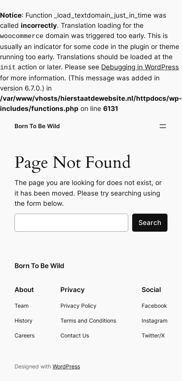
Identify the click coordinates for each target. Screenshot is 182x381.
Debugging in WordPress (140, 66)
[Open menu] (162, 124)
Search (149, 221)
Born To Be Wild (37, 124)
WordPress (66, 364)
